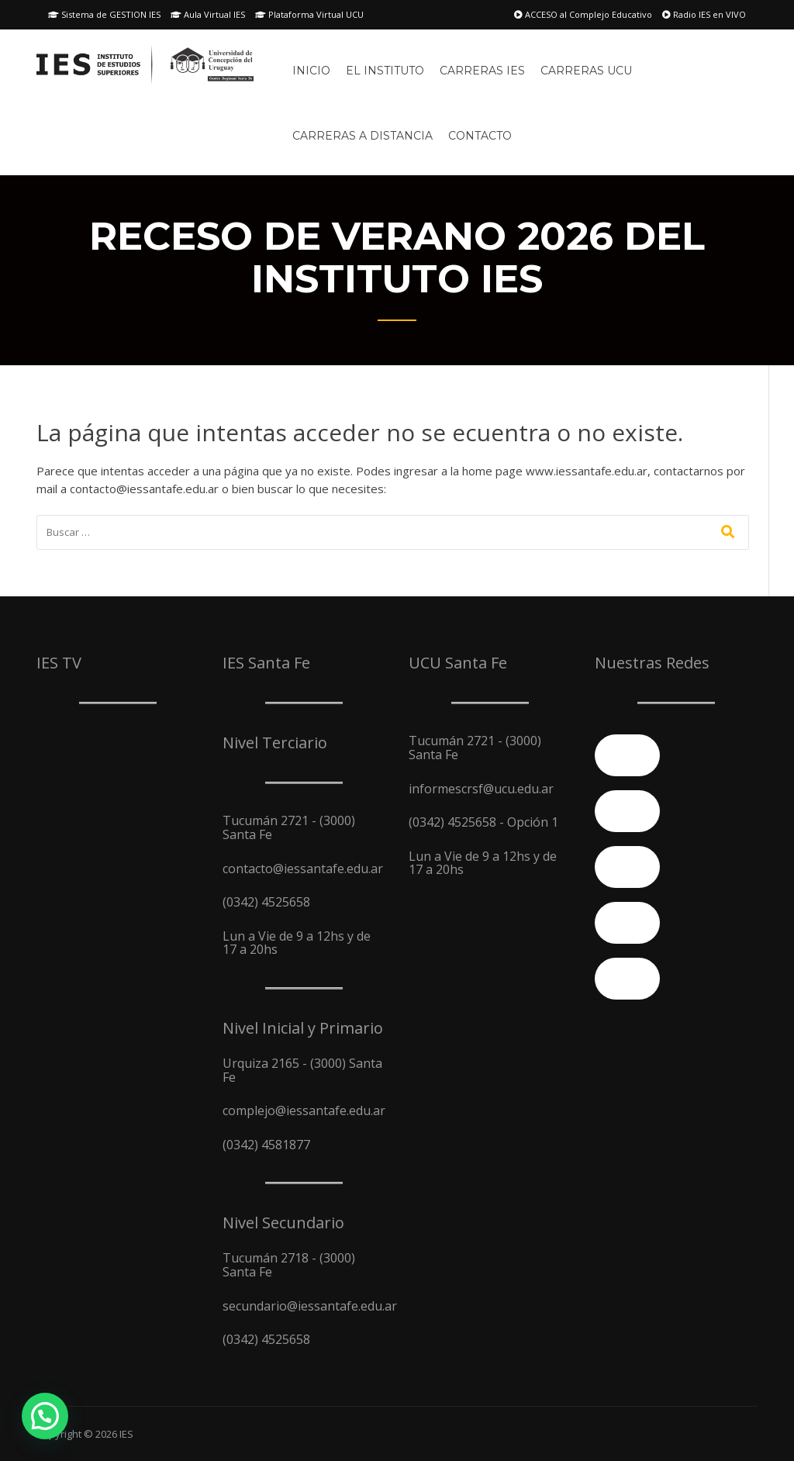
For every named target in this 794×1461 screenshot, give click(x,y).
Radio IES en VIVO (704, 14)
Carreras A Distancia (362, 136)
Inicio (311, 71)
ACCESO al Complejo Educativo (583, 14)
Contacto (480, 136)
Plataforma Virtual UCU (309, 14)
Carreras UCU (586, 71)
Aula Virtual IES (208, 14)
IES (126, 1434)
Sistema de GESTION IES (104, 14)
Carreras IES (482, 71)
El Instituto (385, 71)
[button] (45, 1416)
